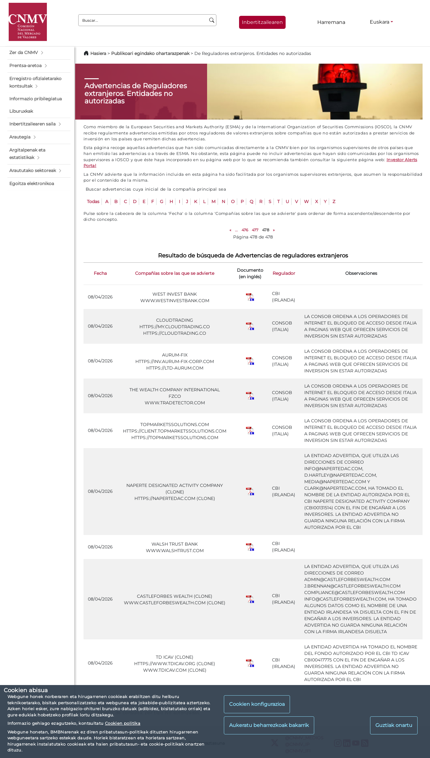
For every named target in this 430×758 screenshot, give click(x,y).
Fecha (100, 273)
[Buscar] (211, 20)
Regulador (284, 273)
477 (255, 230)
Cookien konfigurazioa (257, 704)
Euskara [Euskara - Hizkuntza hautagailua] (379, 22)
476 (245, 230)
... (236, 230)
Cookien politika (122, 723)
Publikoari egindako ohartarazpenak (150, 53)
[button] (38, 53)
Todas (93, 201)
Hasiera (98, 53)
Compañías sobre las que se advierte (174, 273)
